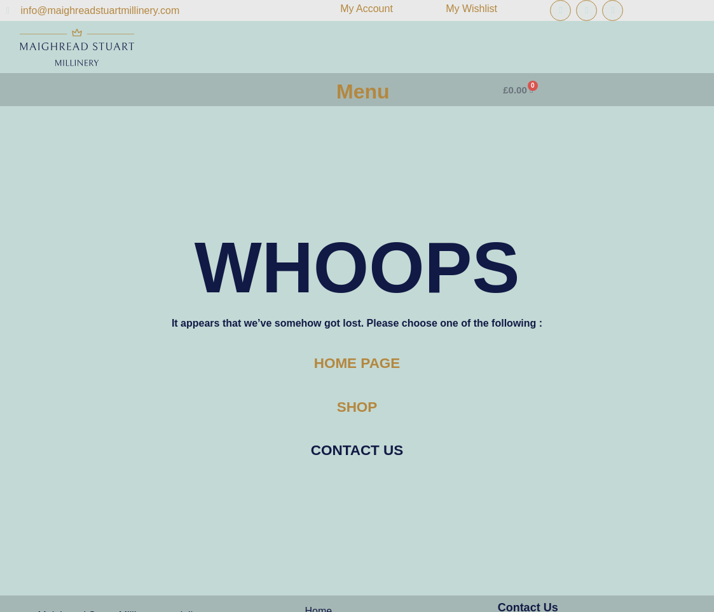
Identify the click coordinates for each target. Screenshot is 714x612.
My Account (366, 8)
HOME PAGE (357, 363)
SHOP (357, 407)
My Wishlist (471, 8)
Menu (363, 91)
